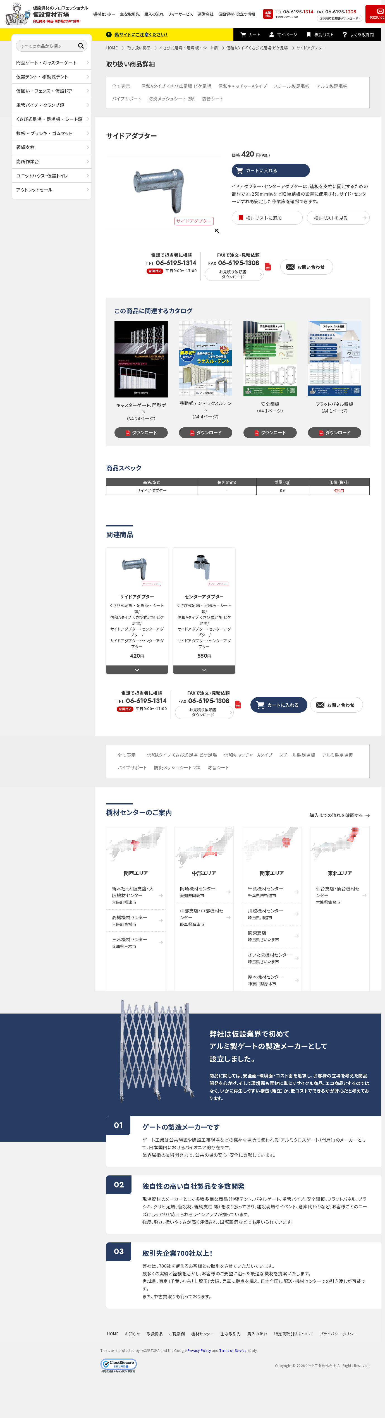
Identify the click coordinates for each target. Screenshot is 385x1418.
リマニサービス (180, 14)
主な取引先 (130, 14)
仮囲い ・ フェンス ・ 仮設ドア (44, 90)
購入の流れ (154, 14)
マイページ (287, 34)
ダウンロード (144, 432)
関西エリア (136, 872)
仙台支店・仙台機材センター (338, 895)
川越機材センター (265, 913)
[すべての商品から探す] (51, 45)
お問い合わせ (310, 267)
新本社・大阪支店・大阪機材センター (133, 895)
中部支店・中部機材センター (202, 917)
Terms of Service (232, 1350)
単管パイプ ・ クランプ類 (40, 105)
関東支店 (263, 935)
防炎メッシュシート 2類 (172, 98)
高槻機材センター (129, 920)
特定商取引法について (294, 1333)
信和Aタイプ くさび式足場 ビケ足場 (257, 48)
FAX (234, 270)
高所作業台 (27, 161)
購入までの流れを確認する (336, 815)
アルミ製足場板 (332, 86)
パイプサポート (127, 98)
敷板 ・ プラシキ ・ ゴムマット (44, 133)
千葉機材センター (265, 891)
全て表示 (121, 86)
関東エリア (272, 872)
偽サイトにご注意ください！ (141, 34)
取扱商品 (155, 1333)
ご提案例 (177, 1333)
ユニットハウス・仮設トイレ (42, 175)
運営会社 (206, 14)
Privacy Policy (199, 1350)
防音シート (213, 98)
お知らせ (132, 1333)
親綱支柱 (25, 147)
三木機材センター (129, 942)
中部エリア (204, 872)
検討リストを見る (331, 217)
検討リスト (324, 34)
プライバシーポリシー (339, 1333)
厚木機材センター (265, 979)
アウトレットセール (34, 189)
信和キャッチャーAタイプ (242, 86)
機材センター (104, 14)
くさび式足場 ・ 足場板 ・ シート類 (49, 119)
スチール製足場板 (292, 86)
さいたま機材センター (269, 957)
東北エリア (340, 872)
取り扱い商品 (139, 48)
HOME (112, 48)
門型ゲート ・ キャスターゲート (46, 62)
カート (255, 34)
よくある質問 (362, 34)
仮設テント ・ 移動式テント (42, 76)
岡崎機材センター (198, 891)
